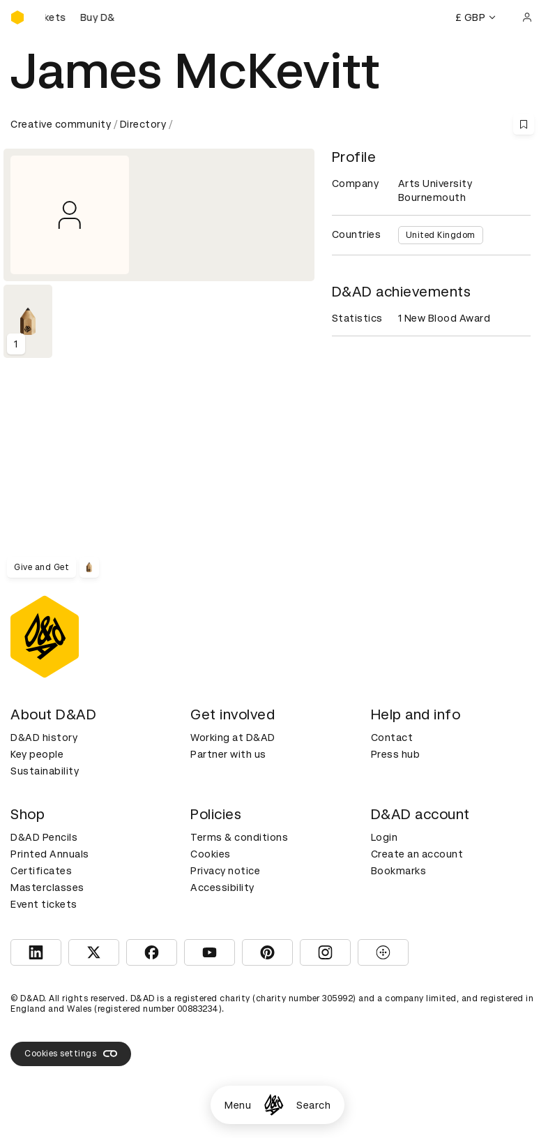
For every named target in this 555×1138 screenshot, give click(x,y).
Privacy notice (225, 870)
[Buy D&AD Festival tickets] (80, 17)
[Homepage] (273, 1105)
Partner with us (228, 754)
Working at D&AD (232, 737)
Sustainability (44, 771)
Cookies (210, 854)
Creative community (60, 124)
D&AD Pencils (43, 837)
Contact (392, 737)
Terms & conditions (239, 837)
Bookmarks (399, 870)
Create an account (417, 854)
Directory (143, 124)
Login (384, 837)
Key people (36, 754)
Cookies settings (70, 1054)
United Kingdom (441, 235)
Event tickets (43, 904)
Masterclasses (47, 887)
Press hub (395, 754)
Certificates (41, 870)
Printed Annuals (49, 854)
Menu (238, 1105)
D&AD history (43, 737)
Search (313, 1105)
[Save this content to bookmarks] (523, 124)
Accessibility (222, 887)
